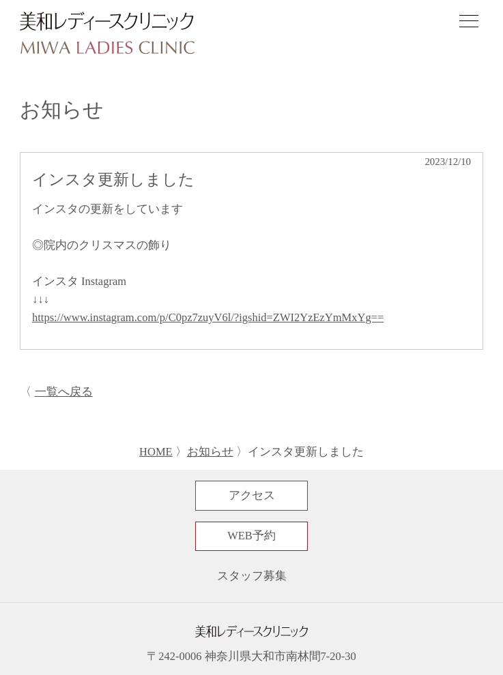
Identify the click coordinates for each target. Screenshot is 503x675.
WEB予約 (251, 535)
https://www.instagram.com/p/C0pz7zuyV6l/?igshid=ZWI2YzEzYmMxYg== (208, 317)
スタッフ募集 (252, 575)
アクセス (252, 495)
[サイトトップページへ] (107, 34)
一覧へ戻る (64, 391)
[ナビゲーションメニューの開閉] (469, 23)
